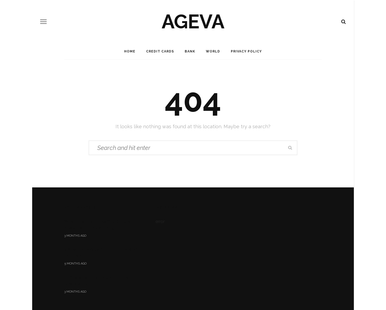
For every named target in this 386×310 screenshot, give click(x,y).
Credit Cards (160, 51)
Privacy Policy (246, 51)
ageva (193, 21)
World (213, 51)
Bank (190, 51)
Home (129, 51)
